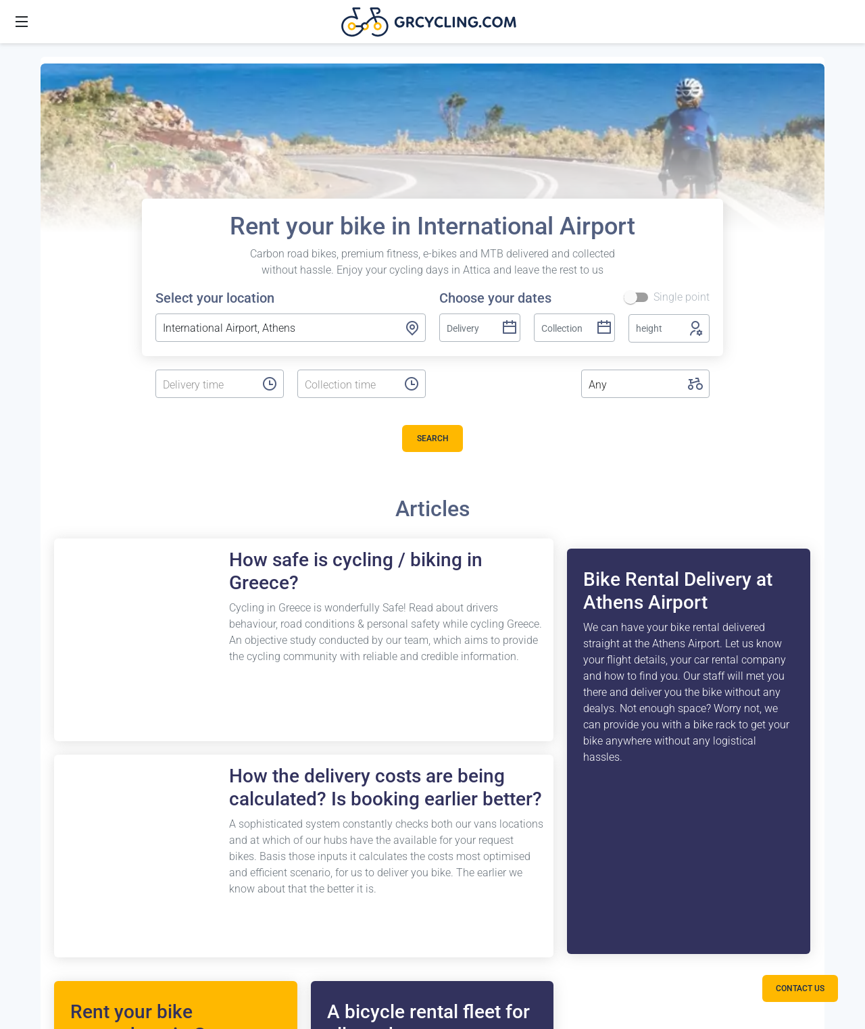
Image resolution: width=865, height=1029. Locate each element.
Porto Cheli (80, 861)
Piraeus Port (83, 699)
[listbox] (205, 385)
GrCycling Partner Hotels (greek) (671, 699)
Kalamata (77, 796)
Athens (70, 601)
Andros (71, 926)
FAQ (244, 601)
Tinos (67, 958)
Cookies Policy (630, 731)
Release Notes (268, 634)
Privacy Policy (628, 763)
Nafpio (70, 828)
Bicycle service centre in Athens (489, 634)
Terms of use (626, 666)
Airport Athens (88, 666)
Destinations (77, 569)
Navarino (75, 990)
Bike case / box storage (470, 601)
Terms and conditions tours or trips (666, 642)
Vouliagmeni (84, 634)
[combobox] (290, 327)
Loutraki (73, 763)
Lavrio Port (79, 731)
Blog (245, 666)
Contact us (621, 601)
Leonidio (74, 893)
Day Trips (256, 731)
